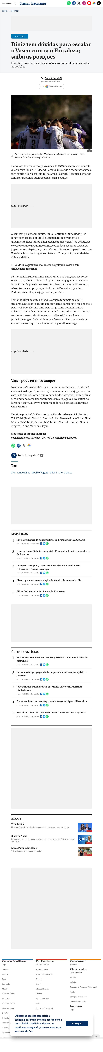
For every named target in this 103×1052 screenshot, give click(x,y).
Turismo (5, 1028)
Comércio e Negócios (78, 1002)
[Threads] (99, 5)
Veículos (73, 982)
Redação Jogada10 (29, 455)
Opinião (5, 1013)
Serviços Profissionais (78, 997)
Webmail (73, 965)
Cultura (39, 994)
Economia (6, 984)
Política (5, 974)
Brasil (4, 979)
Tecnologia (6, 1023)
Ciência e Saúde (8, 1008)
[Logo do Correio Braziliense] (33, 3)
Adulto (72, 992)
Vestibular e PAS (42, 998)
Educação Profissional (44, 1008)
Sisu (37, 1003)
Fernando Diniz (21, 472)
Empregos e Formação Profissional (83, 987)
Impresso (76, 1006)
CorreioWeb (77, 961)
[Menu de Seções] (6, 3)
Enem (38, 984)
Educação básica (42, 965)
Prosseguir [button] (76, 1023)
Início (5, 11)
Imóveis (73, 977)
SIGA (51, 86)
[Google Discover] (94, 3)
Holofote (5, 1018)
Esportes (15, 11)
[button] (34, 1031)
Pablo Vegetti (41, 472)
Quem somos (7, 1033)
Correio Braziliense (14, 961)
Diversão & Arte (8, 994)
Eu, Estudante (45, 961)
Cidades (5, 969)
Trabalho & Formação (44, 974)
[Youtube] (89, 5)
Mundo (5, 989)
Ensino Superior (42, 969)
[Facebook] (74, 5)
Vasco (69, 472)
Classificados (78, 969)
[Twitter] (79, 5)
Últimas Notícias (42, 989)
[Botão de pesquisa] (14, 3)
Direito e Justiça (8, 1003)
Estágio (39, 979)
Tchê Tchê (57, 472)
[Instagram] (84, 5)
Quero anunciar (76, 972)
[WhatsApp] (69, 5)
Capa (4, 965)
